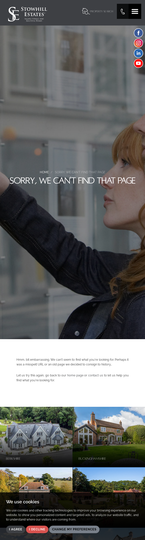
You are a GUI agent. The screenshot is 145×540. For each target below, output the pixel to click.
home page (75, 375)
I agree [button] (15, 529)
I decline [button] (37, 529)
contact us (95, 375)
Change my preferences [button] (74, 529)
